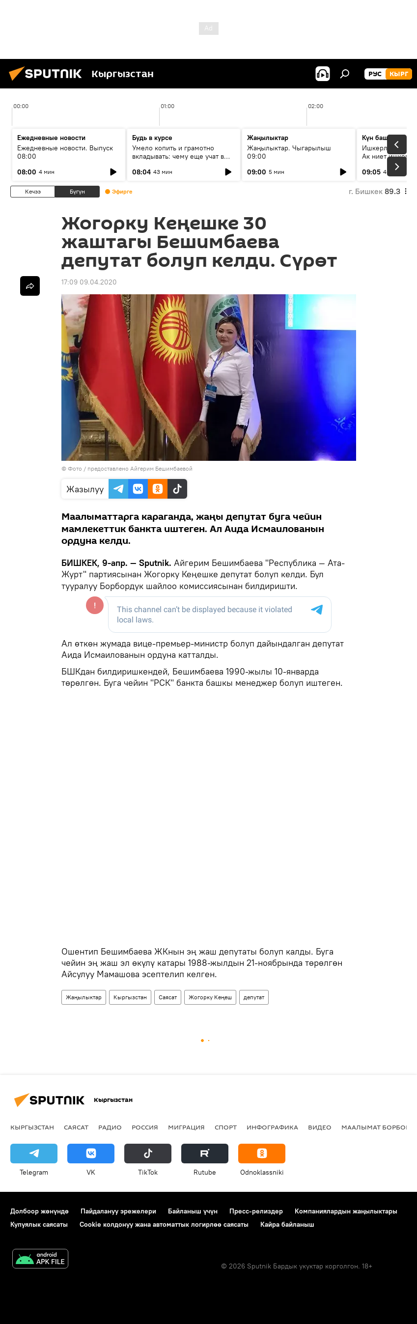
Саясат (168, 997)
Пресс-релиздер (256, 1211)
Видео (320, 1127)
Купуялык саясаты (39, 1224)
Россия (145, 1127)
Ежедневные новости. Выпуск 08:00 (65, 152)
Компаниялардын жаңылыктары (346, 1211)
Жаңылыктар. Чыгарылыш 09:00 (289, 152)
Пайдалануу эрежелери (118, 1211)
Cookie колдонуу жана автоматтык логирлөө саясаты (164, 1224)
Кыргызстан (130, 997)
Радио (110, 1127)
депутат (254, 997)
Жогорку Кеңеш (210, 997)
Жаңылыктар (84, 997)
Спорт (226, 1127)
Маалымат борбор (375, 1127)
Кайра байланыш (287, 1224)
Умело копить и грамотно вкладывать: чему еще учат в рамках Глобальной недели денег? (178, 160)
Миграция (186, 1127)
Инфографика (272, 1127)
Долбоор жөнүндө (39, 1211)
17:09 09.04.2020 (89, 282)
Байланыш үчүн (193, 1211)
